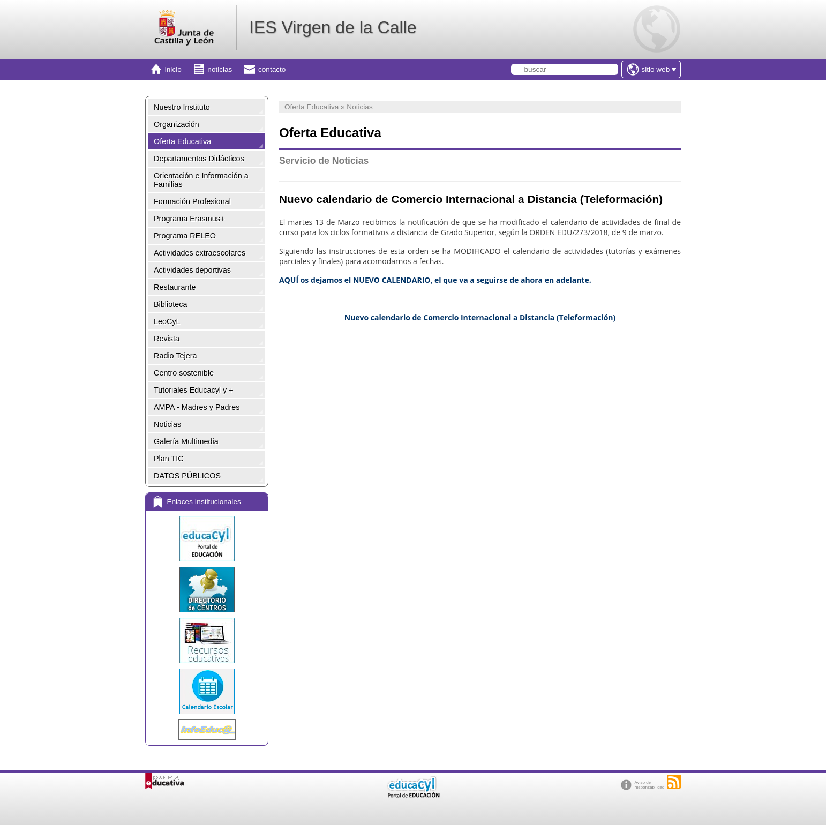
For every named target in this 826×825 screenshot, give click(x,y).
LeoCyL (167, 321)
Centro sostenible (184, 373)
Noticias (167, 424)
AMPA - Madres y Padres (196, 407)
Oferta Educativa (182, 141)
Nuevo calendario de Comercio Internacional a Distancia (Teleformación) (480, 317)
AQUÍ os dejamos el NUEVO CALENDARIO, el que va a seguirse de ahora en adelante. (435, 280)
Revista (166, 338)
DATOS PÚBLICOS (187, 475)
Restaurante (175, 287)
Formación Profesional (192, 201)
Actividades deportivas (192, 270)
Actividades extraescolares (199, 253)
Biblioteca (170, 304)
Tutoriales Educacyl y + (194, 390)
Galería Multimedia (186, 441)
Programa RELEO (185, 235)
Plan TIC (169, 458)
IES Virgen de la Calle (332, 27)
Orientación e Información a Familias (201, 180)
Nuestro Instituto (182, 107)
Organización (176, 124)
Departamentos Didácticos (199, 158)
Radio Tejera (175, 355)
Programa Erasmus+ (189, 218)
